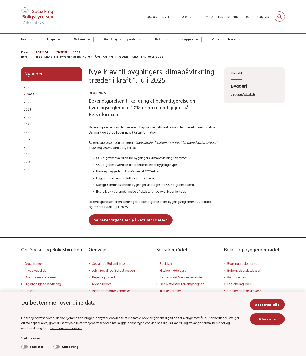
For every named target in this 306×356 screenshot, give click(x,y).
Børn (24, 39)
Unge (51, 39)
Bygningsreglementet (243, 263)
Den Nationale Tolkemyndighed (182, 284)
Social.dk (166, 263)
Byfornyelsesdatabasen (244, 270)
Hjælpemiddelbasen (174, 270)
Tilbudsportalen (171, 291)
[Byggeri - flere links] (197, 39)
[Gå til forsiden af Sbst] (37, 16)
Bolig (159, 39)
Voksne (79, 39)
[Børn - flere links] (32, 39)
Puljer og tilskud (224, 39)
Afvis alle (267, 319)
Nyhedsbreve (102, 284)
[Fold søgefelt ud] (280, 16)
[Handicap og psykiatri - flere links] (140, 39)
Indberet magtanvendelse (111, 291)
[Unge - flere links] (59, 39)
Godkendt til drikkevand (244, 291)
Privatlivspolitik (35, 270)
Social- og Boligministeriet (111, 263)
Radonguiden (236, 277)
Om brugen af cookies (40, 277)
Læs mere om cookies (66, 328)
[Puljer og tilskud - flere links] (240, 39)
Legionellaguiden (239, 284)
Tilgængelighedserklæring (43, 284)
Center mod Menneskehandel (181, 277)
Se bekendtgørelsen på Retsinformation (130, 220)
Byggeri (187, 39)
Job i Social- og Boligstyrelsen (113, 270)
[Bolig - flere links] (167, 39)
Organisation (34, 263)
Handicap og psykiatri (120, 39)
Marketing (70, 347)
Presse (29, 291)
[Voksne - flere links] (89, 39)
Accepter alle (267, 304)
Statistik (36, 347)
